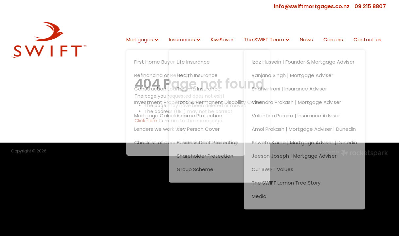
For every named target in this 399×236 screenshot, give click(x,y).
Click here (146, 121)
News (306, 40)
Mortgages (142, 40)
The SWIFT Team (266, 40)
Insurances (184, 40)
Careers (333, 40)
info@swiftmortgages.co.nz (312, 7)
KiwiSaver (222, 40)
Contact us (367, 40)
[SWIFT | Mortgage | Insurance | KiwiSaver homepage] (48, 40)
